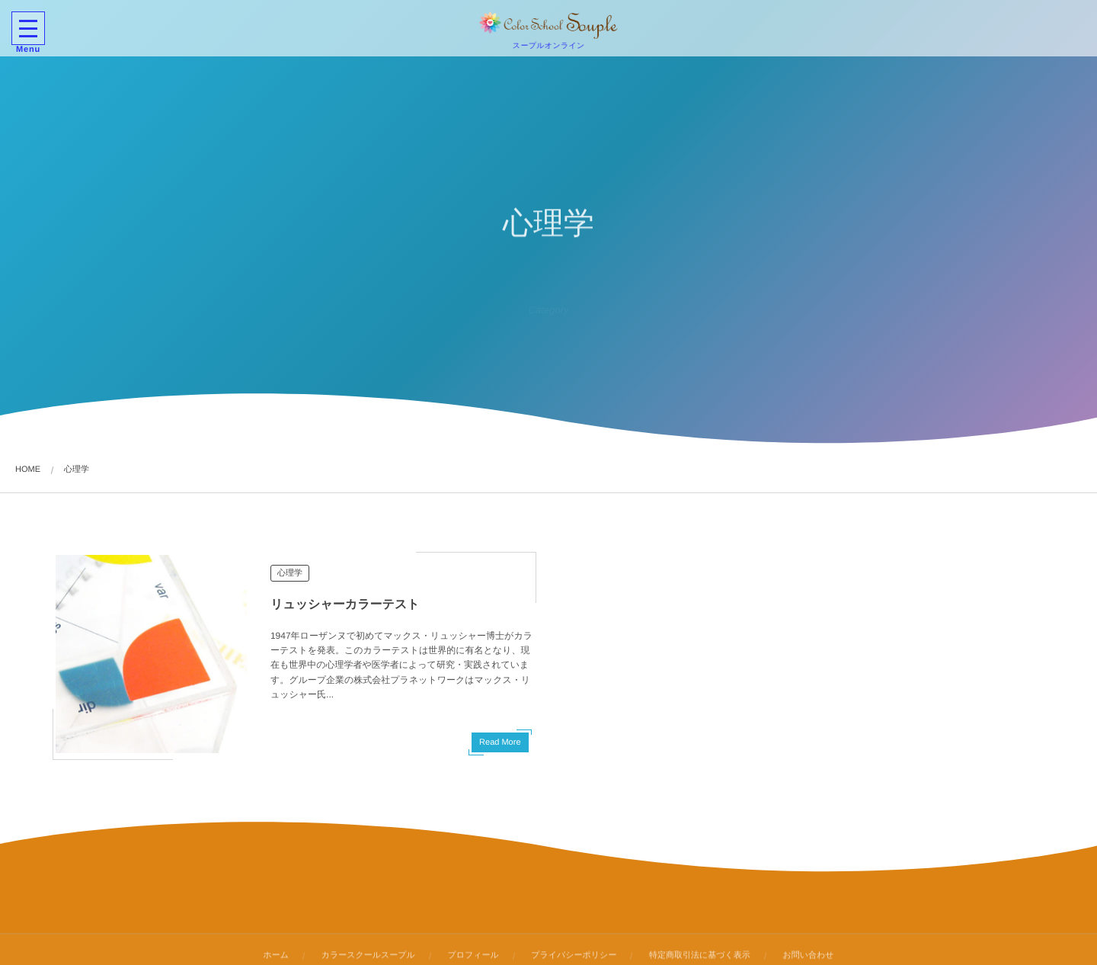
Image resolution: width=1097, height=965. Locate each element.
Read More (499, 742)
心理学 (289, 573)
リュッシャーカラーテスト (345, 604)
